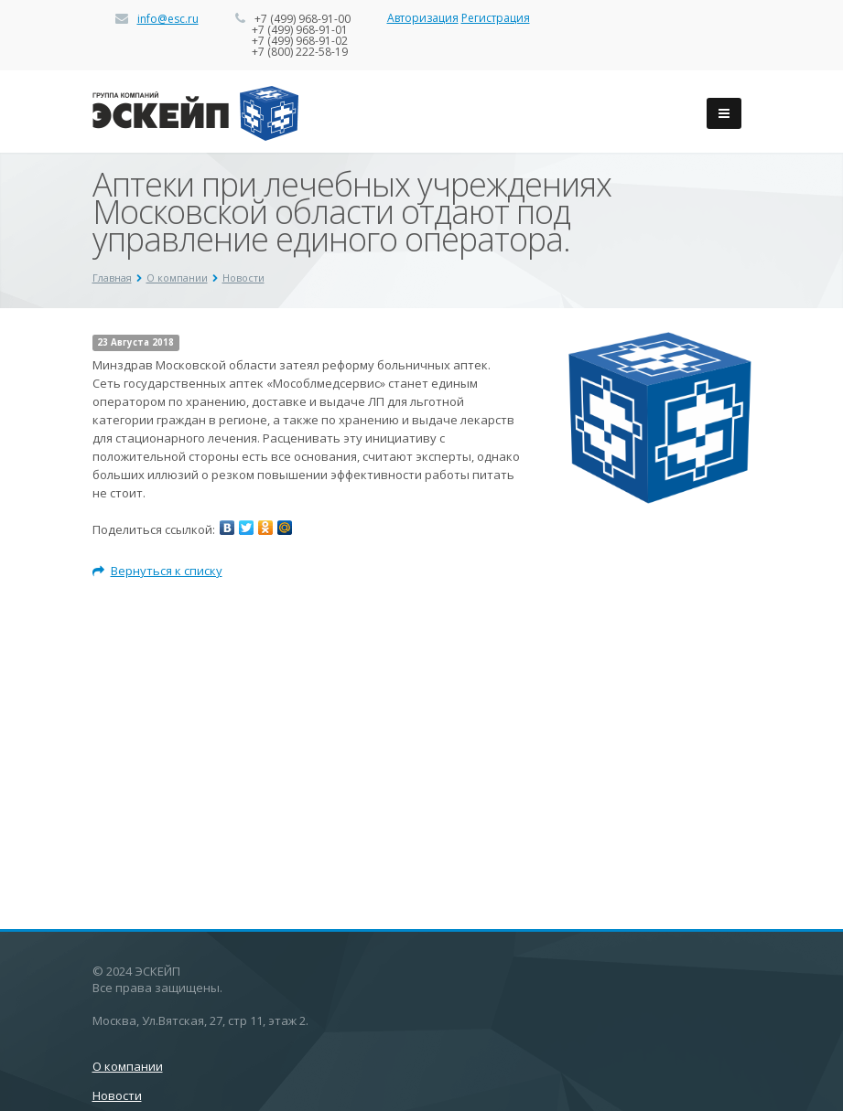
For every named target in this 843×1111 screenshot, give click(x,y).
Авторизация (423, 18)
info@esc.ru (168, 19)
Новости (243, 277)
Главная (112, 277)
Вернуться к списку (157, 570)
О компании (177, 277)
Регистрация (495, 18)
